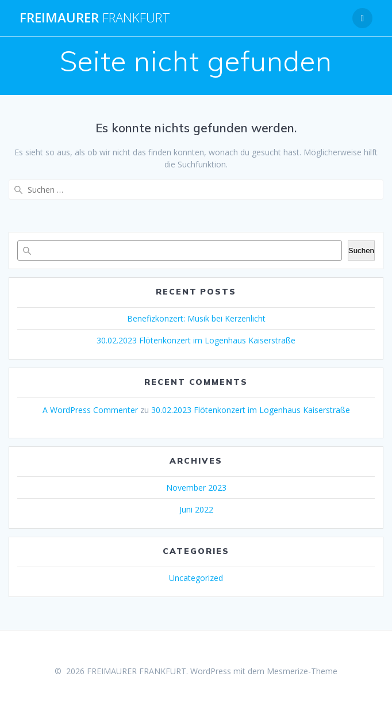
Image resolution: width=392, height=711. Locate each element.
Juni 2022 (196, 509)
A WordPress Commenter (90, 409)
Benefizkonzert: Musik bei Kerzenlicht (196, 318)
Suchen (361, 250)
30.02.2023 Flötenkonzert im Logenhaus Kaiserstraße (196, 340)
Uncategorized (196, 577)
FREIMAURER (95, 18)
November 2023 (196, 487)
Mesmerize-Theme (302, 671)
